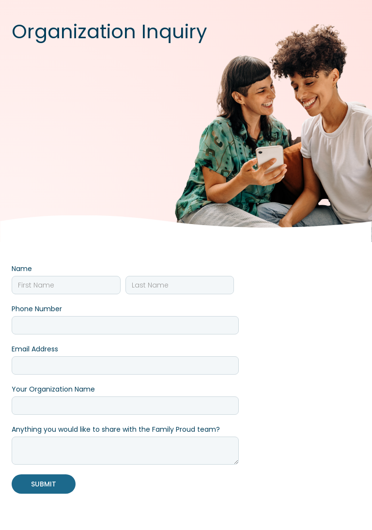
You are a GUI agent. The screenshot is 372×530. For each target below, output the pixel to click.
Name (22, 268)
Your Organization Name (53, 389)
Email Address (35, 349)
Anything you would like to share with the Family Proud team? (116, 429)
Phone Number (37, 309)
